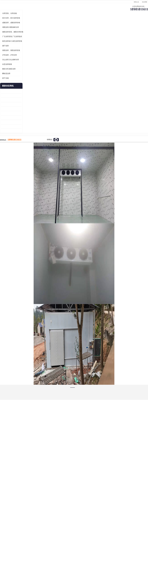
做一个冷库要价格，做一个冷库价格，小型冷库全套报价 (106, 540)
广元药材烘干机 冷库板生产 (19, 157)
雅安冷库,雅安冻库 (18, 95)
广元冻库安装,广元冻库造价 (21, 63)
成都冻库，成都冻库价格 (20, 49)
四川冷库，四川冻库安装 (20, 44)
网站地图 (49, 566)
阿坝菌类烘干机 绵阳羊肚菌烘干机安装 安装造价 (20, 153)
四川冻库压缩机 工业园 (18, 148)
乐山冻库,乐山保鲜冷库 (20, 86)
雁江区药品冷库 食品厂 (18, 131)
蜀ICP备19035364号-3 (36, 561)
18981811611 (95, 69)
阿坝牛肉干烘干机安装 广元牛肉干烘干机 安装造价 (20, 126)
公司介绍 (73, 21)
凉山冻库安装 (33, 27)
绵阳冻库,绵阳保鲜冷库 (20, 54)
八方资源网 (27, 566)
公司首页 (18, 21)
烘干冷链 (15, 105)
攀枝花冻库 (16, 100)
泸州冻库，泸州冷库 (19, 81)
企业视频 (55, 21)
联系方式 (128, 21)
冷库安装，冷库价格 (19, 40)
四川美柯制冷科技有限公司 (24, 564)
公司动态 (91, 21)
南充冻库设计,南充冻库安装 (21, 68)
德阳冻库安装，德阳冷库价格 (22, 58)
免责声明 (35, 566)
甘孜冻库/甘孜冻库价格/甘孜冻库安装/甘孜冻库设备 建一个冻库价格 (84, 540)
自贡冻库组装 (16, 91)
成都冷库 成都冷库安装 (22, 540)
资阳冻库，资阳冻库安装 (20, 77)
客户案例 (110, 21)
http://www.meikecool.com (45, 483)
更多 (29, 112)
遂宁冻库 (15, 72)
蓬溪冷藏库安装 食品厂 (18, 144)
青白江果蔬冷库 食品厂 (18, 117)
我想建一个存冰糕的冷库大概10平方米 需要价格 (129, 540)
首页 (18, 27)
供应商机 (36, 21)
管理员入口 (42, 566)
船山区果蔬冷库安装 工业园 (19, 135)
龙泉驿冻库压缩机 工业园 (18, 122)
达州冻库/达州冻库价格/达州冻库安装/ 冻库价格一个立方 (55, 540)
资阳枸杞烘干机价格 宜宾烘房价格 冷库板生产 (20, 140)
